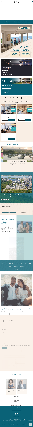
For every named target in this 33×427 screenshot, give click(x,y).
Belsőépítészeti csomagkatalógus (8, 74)
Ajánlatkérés (29, 1)
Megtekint (4, 119)
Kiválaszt (11, 119)
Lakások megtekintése (6, 88)
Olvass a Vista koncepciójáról (6, 234)
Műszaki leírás (5, 72)
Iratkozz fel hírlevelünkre (16, 409)
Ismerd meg (5, 70)
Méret (3, 211)
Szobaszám (18, 211)
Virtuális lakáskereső (5, 199)
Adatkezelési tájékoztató (16, 416)
